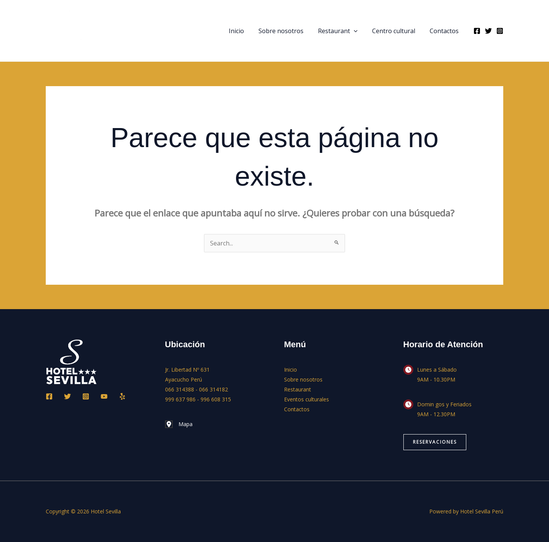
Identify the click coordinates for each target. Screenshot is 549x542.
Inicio (246, 31)
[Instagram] (499, 30)
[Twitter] (488, 30)
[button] (359, 31)
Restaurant (343, 31)
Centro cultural (397, 31)
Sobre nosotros (288, 31)
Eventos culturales (306, 399)
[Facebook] (477, 30)
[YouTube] (104, 396)
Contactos (445, 31)
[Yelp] (122, 396)
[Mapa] (179, 424)
